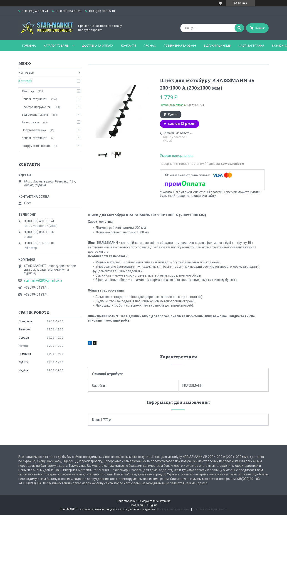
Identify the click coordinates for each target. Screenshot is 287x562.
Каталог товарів (56, 45)
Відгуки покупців (217, 45)
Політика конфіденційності (210, 509)
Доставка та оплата (97, 45)
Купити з (181, 124)
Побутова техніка (34, 130)
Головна (29, 45)
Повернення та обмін (179, 45)
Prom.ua (165, 501)
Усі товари (26, 72)
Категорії (25, 81)
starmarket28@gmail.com (43, 280)
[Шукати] (239, 28)
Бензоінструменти (34, 99)
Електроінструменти (36, 107)
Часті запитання (251, 45)
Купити (173, 114)
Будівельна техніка (35, 114)
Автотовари (30, 122)
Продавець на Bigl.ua (143, 505)
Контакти (128, 45)
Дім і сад (28, 91)
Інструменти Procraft (36, 145)
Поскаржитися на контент (174, 509)
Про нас (150, 45)
